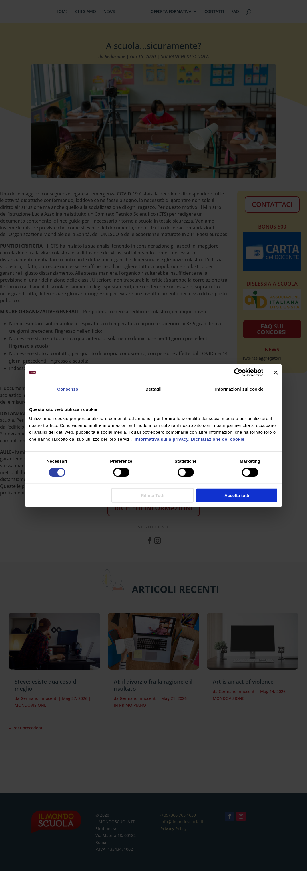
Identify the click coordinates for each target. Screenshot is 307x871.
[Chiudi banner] (276, 373)
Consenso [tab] (67, 389)
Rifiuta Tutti (152, 495)
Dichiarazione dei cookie (217, 438)
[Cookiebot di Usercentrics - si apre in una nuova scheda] (238, 372)
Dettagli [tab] (153, 389)
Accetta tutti (236, 495)
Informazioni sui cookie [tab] (239, 389)
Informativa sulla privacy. (161, 438)
